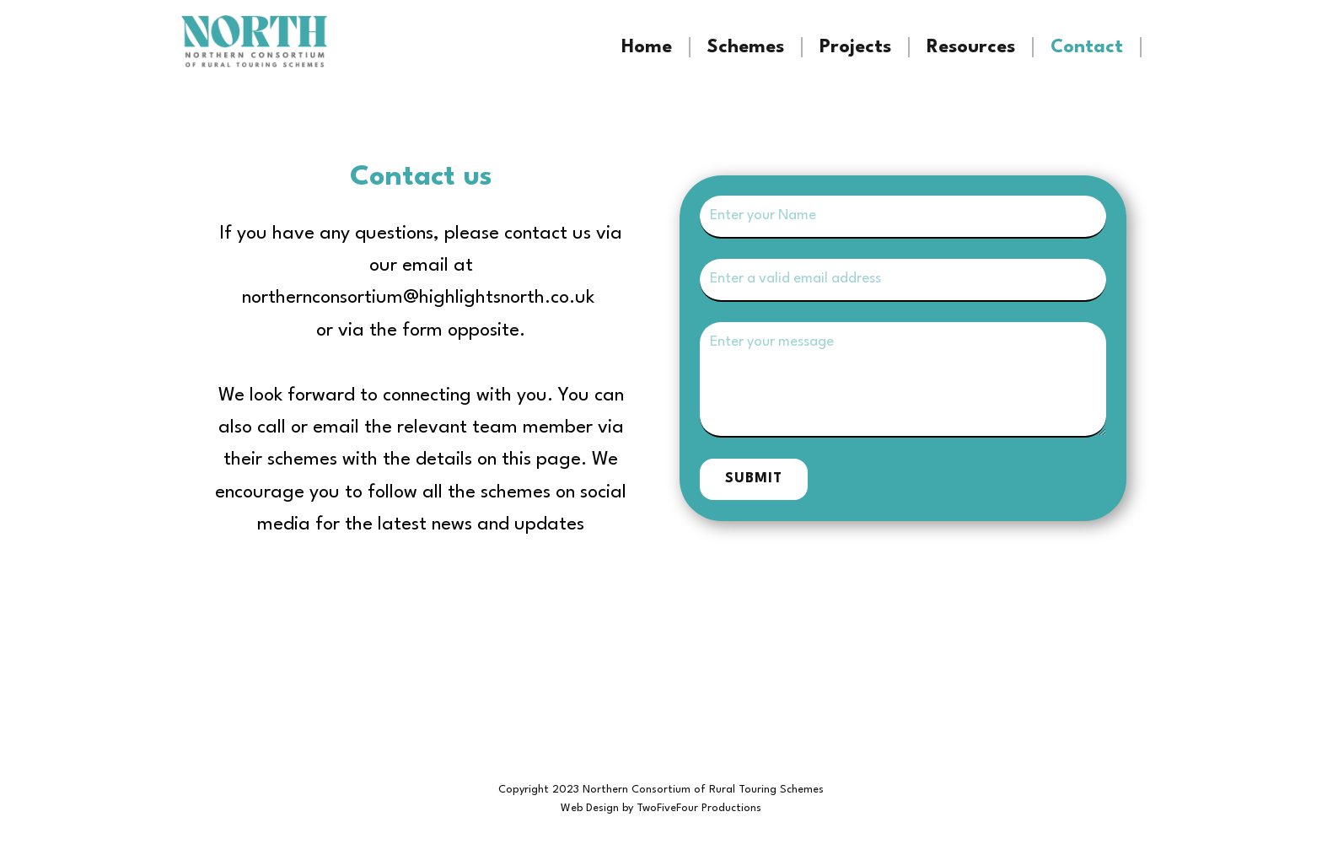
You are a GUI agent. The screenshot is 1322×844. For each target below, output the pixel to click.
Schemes (745, 47)
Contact (1087, 47)
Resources (971, 47)
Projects (855, 47)
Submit (753, 478)
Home (646, 47)
